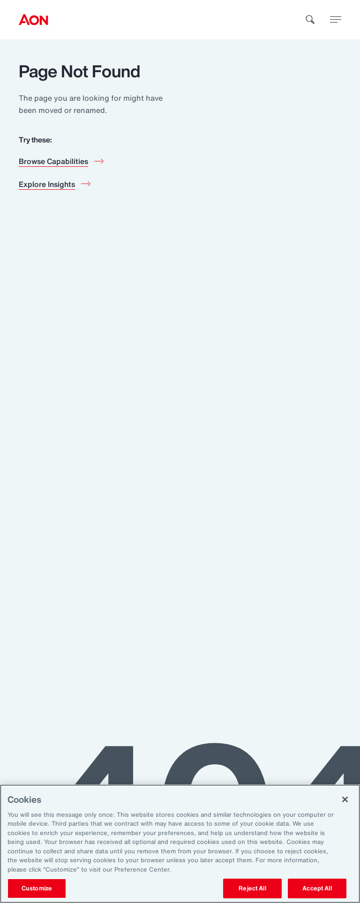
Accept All (316, 888)
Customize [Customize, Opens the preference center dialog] (37, 888)
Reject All (252, 888)
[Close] (345, 799)
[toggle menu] (335, 19)
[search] (310, 19)
